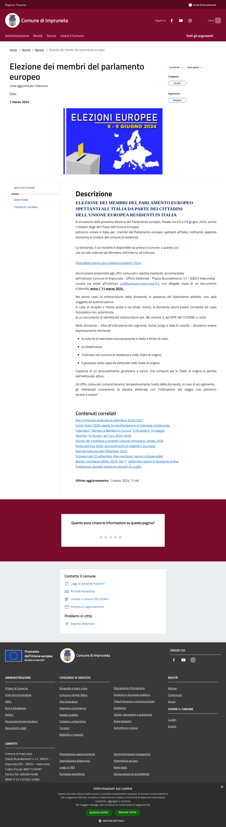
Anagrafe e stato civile (73, 688)
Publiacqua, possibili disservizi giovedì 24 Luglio (108, 466)
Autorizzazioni (123, 721)
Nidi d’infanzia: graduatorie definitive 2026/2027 (109, 420)
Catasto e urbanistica (72, 721)
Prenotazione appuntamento (77, 754)
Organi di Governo (16, 688)
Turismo (64, 728)
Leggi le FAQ (67, 767)
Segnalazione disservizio (74, 760)
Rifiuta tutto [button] (127, 812)
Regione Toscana (15, 5)
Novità (26, 50)
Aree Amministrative (18, 695)
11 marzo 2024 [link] (112, 288)
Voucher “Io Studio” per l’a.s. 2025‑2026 (103, 435)
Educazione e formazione (129, 688)
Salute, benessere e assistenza (133, 714)
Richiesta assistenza (72, 774)
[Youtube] (174, 20)
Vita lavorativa (68, 701)
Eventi (172, 726)
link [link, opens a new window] (148, 804)
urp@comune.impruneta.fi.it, (140, 283)
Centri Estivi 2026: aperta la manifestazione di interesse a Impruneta (123, 425)
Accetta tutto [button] (99, 812)
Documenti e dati (15, 728)
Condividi (176, 67)
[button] (113, 821)
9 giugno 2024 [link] (196, 221)
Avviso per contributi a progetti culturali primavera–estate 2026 (119, 440)
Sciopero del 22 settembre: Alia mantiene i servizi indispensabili (119, 456)
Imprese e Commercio (72, 708)
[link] (196, 221)
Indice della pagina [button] (24, 187)
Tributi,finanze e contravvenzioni (134, 701)
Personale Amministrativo (21, 721)
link (176, 247)
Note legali (120, 767)
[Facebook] (165, 20)
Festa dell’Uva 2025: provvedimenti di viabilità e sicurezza (115, 445)
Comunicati (175, 695)
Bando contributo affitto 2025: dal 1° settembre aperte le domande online (127, 461)
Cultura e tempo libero (73, 695)
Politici (9, 715)
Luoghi (172, 719)
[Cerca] (216, 20)
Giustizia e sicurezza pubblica (132, 694)
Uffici (8, 701)
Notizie (39, 50)
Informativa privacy (126, 760)
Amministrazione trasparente (132, 754)
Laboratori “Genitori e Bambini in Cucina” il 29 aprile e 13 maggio (120, 430)
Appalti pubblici (69, 715)
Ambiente (120, 708)
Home (13, 50)
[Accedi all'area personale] (202, 5)
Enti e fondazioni (15, 708)
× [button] (221, 787)
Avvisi (172, 701)
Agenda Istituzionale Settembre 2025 (101, 451)
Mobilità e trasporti (71, 734)
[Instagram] (183, 20)
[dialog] (113, 805)
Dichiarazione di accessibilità (131, 774)
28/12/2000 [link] (185, 317)
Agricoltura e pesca (126, 728)
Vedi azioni (195, 67)
